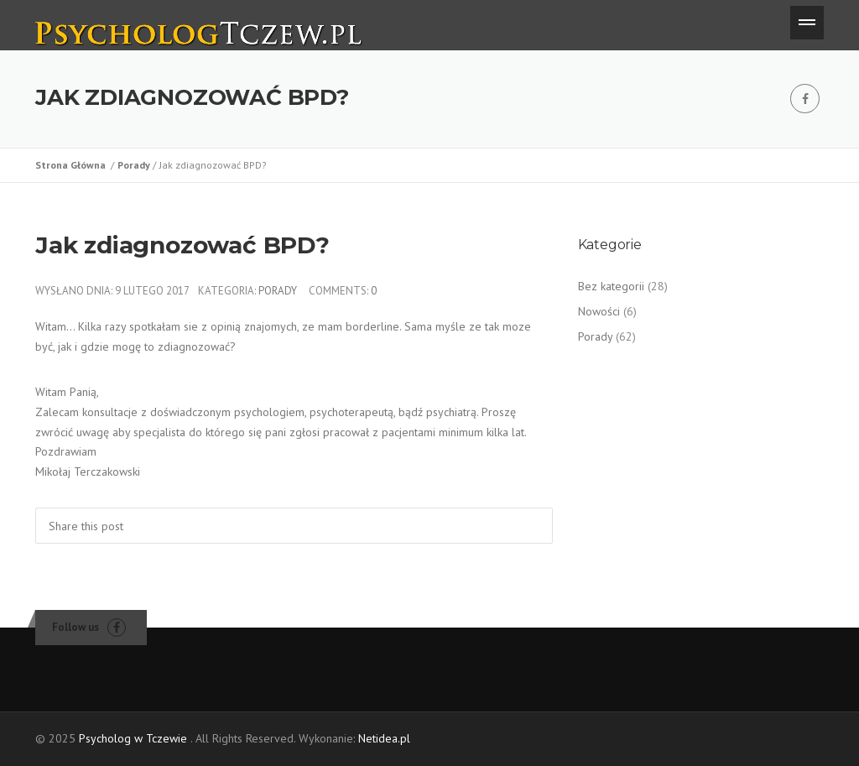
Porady (135, 165)
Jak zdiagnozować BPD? (182, 245)
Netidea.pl (384, 738)
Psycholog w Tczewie (133, 738)
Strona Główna (73, 165)
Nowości (599, 311)
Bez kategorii (611, 286)
